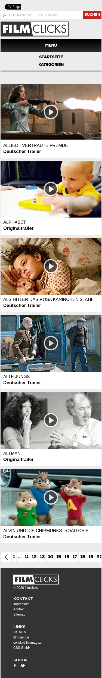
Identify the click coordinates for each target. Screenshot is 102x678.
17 (75, 557)
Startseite (51, 57)
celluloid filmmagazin (28, 642)
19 (90, 557)
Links (19, 626)
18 (82, 557)
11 (27, 557)
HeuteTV (19, 632)
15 (58, 557)
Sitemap (19, 614)
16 (66, 557)
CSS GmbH (21, 648)
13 (42, 557)
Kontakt (23, 598)
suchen (92, 15)
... (19, 557)
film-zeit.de (21, 637)
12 (34, 557)
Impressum (21, 604)
